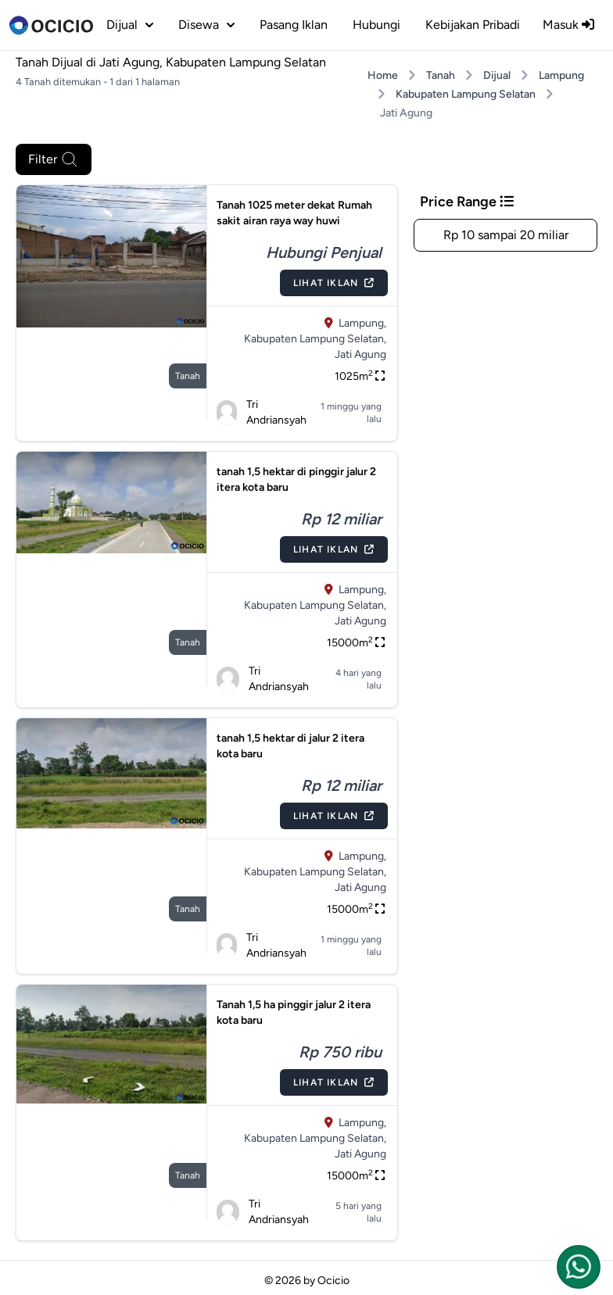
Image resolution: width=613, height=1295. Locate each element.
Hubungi (376, 24)
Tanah (440, 75)
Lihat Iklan (334, 282)
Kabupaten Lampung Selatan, (315, 338)
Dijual (497, 75)
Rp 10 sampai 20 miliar (505, 234)
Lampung (561, 75)
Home (382, 75)
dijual (129, 24)
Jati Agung (360, 354)
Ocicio (333, 1280)
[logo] (51, 25)
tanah (187, 375)
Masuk (568, 24)
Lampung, (362, 323)
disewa (206, 24)
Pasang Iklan (294, 24)
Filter (53, 159)
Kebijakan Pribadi (472, 24)
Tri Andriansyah (262, 412)
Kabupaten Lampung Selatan (466, 94)
